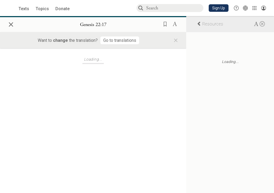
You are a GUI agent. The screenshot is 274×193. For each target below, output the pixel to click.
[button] (219, 8)
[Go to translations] (119, 40)
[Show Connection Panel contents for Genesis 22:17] (93, 25)
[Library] (254, 8)
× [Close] (11, 23)
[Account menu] (263, 8)
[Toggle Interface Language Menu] (245, 8)
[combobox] (174, 8)
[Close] (262, 23)
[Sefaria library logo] (10, 8)
